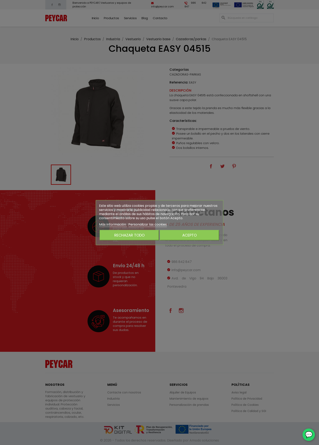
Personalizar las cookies (147, 224)
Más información (113, 224)
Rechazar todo (129, 235)
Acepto (189, 235)
